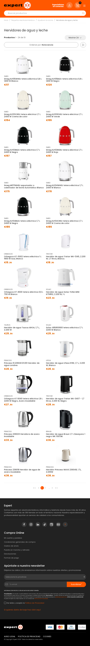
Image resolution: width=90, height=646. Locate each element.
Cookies (47, 636)
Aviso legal (9, 636)
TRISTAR (49, 254)
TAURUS (7, 325)
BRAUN (48, 431)
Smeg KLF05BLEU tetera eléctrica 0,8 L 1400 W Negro (64, 79)
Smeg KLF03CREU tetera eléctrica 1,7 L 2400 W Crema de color (22, 115)
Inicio (6, 20)
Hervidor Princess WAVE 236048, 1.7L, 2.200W (63, 470)
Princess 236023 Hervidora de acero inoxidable (22, 435)
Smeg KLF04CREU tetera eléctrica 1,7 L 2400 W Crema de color (64, 222)
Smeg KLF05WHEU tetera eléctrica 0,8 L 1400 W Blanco (23, 79)
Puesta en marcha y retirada (16, 550)
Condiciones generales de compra (19, 542)
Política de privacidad (29, 636)
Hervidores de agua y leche (67, 20)
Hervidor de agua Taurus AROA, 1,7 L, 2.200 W (22, 328)
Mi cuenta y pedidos (13, 538)
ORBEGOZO (8, 254)
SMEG (6, 76)
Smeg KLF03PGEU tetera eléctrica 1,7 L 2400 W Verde (64, 115)
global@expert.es (61, 597)
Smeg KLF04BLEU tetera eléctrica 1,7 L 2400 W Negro (22, 222)
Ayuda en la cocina (45, 20)
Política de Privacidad (41, 598)
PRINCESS (8, 360)
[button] (83, 45)
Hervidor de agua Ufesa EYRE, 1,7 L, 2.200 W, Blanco (65, 364)
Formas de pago (11, 558)
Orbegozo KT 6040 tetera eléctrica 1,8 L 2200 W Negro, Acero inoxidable (23, 399)
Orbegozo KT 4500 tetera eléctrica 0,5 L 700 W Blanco (23, 293)
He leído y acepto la (24, 603)
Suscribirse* (76, 584)
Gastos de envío (11, 546)
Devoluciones (10, 554)
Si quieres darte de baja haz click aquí (22, 609)
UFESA (48, 360)
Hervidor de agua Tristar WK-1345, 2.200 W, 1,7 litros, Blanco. (65, 257)
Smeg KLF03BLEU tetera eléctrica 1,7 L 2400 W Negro (22, 151)
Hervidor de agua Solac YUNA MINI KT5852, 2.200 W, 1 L (62, 293)
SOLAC (48, 289)
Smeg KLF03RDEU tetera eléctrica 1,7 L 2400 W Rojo (64, 151)
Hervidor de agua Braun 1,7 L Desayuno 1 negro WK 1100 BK (65, 435)
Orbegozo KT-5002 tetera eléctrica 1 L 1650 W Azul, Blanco (22, 257)
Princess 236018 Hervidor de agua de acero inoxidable (22, 470)
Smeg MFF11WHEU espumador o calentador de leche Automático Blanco (24, 186)
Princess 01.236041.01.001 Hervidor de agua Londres (21, 364)
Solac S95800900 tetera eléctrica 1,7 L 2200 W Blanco (64, 328)
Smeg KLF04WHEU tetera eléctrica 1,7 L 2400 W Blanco (64, 186)
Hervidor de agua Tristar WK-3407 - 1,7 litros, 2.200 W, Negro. (65, 399)
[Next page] (52, 488)
